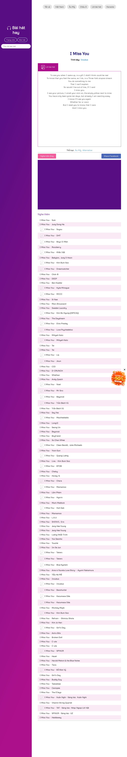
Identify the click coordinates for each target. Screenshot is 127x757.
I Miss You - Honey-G (50, 476)
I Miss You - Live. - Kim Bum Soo (55, 461)
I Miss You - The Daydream (52, 318)
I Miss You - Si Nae (49, 299)
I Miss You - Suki (48, 220)
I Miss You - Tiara (48, 665)
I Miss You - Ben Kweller (51, 283)
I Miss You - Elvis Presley (54, 324)
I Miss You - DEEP (48, 278)
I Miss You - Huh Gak (52, 508)
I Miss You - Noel (50, 385)
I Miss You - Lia (49, 355)
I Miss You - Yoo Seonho (51, 539)
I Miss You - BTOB (51, 466)
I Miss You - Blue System (54, 565)
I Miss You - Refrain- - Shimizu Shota (57, 618)
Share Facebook (111, 156)
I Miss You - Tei (47, 345)
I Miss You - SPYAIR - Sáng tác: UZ (56, 713)
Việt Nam (59, 7)
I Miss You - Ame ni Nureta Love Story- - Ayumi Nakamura (67, 570)
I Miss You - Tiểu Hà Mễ (51, 574)
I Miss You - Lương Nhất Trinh (53, 534)
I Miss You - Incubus (49, 579)
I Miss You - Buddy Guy (51, 679)
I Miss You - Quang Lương (54, 456)
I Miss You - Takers (51, 553)
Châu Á (83, 7)
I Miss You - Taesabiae (50, 684)
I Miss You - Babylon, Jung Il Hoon (56, 257)
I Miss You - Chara (51, 481)
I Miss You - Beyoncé (52, 397)
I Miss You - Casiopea (50, 688)
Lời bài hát (96, 7)
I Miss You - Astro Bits (50, 633)
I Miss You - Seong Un (50, 427)
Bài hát (22, 40)
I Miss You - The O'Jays (50, 692)
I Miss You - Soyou (51, 230)
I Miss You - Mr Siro (51, 391)
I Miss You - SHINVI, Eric (52, 522)
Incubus (84, 59)
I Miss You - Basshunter (53, 590)
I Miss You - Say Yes (49, 412)
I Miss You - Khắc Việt (52, 252)
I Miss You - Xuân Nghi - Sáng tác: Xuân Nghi (63, 697)
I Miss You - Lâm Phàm (50, 492)
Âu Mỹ (72, 7)
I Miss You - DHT (50, 236)
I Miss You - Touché (49, 543)
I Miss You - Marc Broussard (53, 304)
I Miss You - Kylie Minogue (54, 288)
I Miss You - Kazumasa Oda (55, 596)
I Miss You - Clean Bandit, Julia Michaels (61, 445)
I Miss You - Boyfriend (50, 436)
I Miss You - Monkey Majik (52, 608)
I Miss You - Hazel (48, 656)
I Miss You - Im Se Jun (50, 547)
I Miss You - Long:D (49, 423)
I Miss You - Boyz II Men (54, 242)
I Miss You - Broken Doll (51, 637)
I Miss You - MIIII (51, 294)
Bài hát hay (16, 30)
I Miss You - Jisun (50, 361)
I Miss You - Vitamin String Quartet (56, 702)
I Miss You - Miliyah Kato (51, 335)
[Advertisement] (79, 31)
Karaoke (110, 7)
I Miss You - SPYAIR (52, 651)
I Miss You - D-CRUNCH (51, 370)
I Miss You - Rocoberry (50, 247)
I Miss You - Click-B (49, 274)
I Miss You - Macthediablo (54, 418)
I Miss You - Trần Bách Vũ (54, 403)
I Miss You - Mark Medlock (52, 503)
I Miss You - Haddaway (50, 717)
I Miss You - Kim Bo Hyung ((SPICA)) (59, 313)
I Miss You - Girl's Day (52, 628)
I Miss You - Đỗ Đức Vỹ (53, 670)
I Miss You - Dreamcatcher (54, 269)
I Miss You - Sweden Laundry (53, 308)
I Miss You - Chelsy (49, 471)
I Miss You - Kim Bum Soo (54, 263)
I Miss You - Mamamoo (53, 487)
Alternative (87, 150)
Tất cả (47, 7)
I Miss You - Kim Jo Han (51, 622)
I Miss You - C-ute (48, 641)
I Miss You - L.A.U (48, 517)
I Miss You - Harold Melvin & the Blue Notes (60, 660)
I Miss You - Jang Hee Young (53, 526)
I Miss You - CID (48, 366)
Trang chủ (10, 40)
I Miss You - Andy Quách (51, 379)
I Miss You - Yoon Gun (50, 450)
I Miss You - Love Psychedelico (56, 330)
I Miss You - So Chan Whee (52, 440)
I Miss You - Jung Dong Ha (52, 224)
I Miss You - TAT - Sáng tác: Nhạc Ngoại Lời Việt (64, 708)
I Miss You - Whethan (50, 375)
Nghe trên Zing (47, 156)
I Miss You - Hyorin (51, 498)
